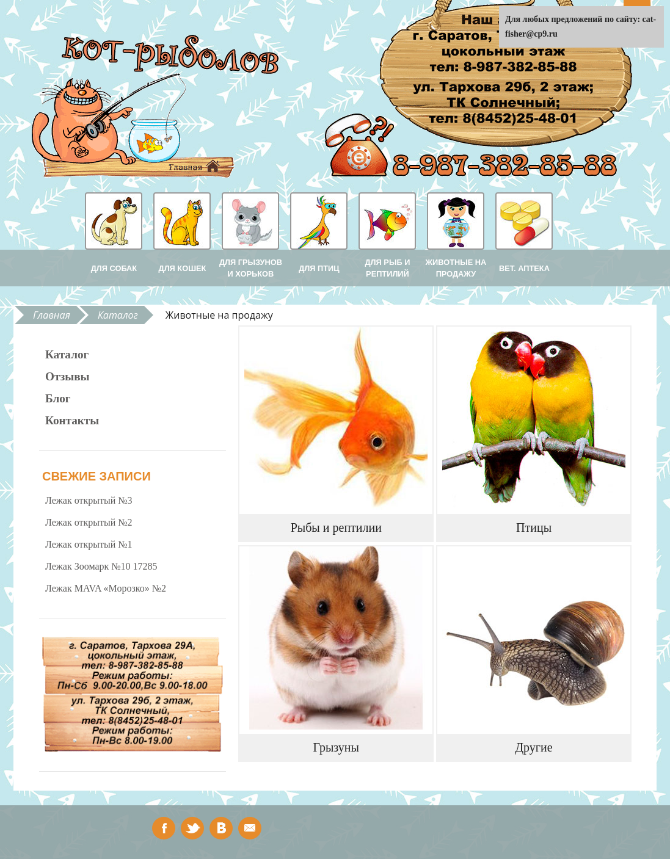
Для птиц (319, 268)
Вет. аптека (524, 268)
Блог (58, 398)
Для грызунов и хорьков (250, 268)
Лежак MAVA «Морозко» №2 (105, 588)
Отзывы (67, 376)
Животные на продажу (456, 268)
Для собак (114, 268)
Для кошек (182, 268)
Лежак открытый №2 (89, 522)
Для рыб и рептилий (387, 268)
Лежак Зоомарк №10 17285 (101, 566)
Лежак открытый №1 (89, 544)
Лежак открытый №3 (89, 500)
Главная (51, 315)
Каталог (118, 315)
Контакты (72, 420)
